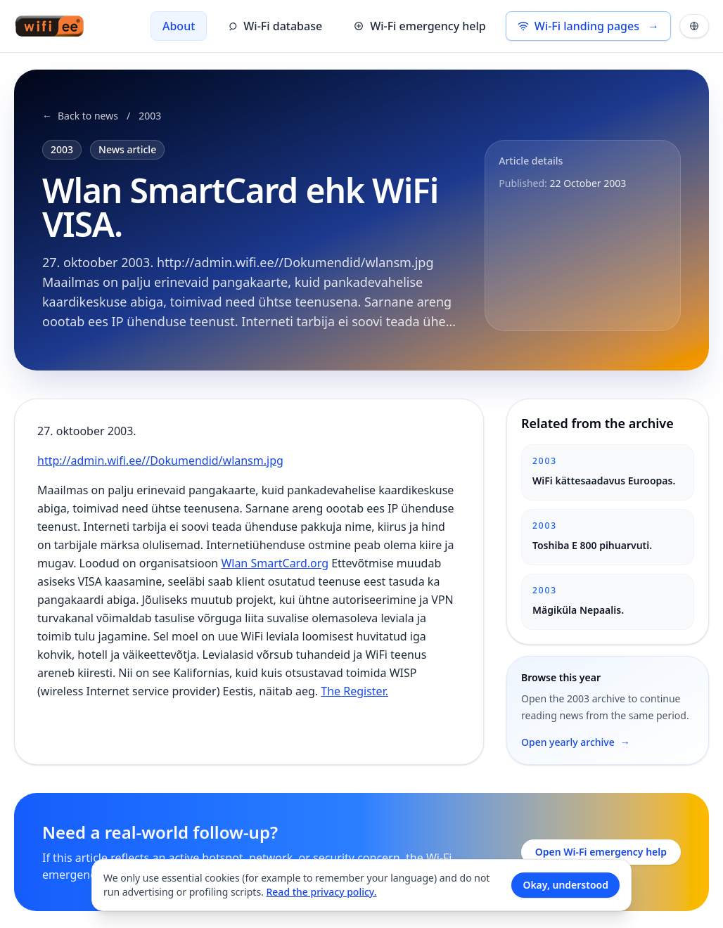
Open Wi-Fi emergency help (601, 851)
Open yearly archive (575, 742)
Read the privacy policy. (321, 891)
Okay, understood (565, 884)
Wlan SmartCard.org (274, 563)
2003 (150, 115)
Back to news (80, 116)
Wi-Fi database (274, 26)
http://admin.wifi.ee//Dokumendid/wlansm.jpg (160, 460)
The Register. (354, 691)
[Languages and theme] (694, 26)
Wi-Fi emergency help (419, 26)
